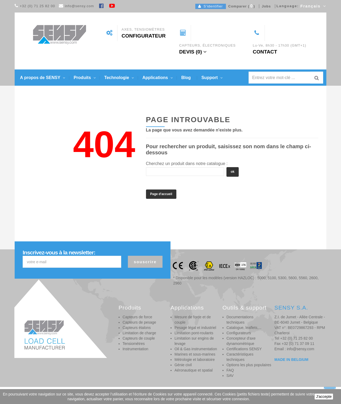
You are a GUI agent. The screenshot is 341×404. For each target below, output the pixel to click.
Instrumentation (135, 349)
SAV (230, 375)
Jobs (265, 6)
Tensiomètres (134, 343)
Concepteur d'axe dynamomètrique (240, 341)
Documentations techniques (239, 319)
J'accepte (324, 396)
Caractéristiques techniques (239, 357)
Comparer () (240, 6)
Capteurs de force (137, 317)
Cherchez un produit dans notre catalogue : (187, 163)
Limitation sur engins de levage (194, 341)
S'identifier (210, 6)
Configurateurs (238, 333)
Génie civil (183, 365)
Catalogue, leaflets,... (244, 327)
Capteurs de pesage (139, 322)
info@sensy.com (79, 6)
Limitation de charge (139, 333)
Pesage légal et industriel (195, 327)
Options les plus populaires (248, 365)
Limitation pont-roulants (193, 333)
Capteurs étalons (137, 327)
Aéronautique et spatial (193, 370)
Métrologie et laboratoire (194, 359)
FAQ (230, 370)
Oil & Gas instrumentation (195, 349)
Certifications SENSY (244, 349)
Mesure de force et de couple (192, 319)
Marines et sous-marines (194, 354)
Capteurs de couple (139, 338)
